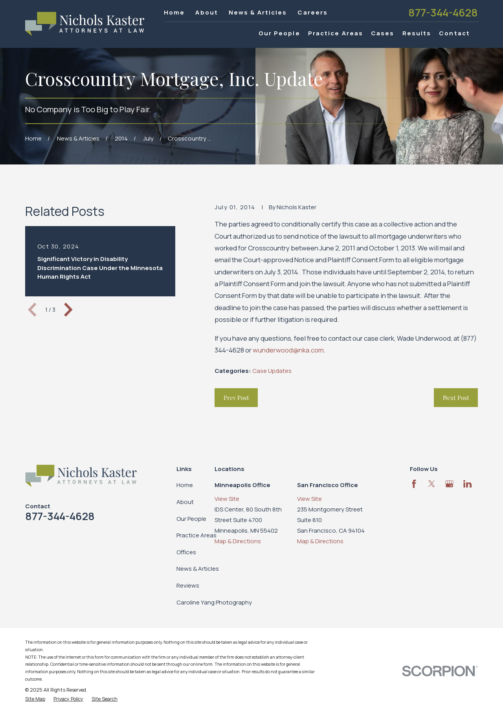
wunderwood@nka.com (288, 349)
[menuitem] (35, 699)
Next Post (456, 398)
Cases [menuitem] (383, 33)
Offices (186, 552)
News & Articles (258, 12)
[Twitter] (432, 484)
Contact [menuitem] (454, 33)
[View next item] (68, 310)
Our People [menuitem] (279, 33)
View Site (227, 499)
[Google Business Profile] (449, 484)
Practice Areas (196, 535)
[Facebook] (414, 484)
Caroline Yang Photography (214, 602)
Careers (312, 12)
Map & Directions (238, 541)
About (206, 12)
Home (174, 12)
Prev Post (236, 398)
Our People (191, 519)
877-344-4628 (443, 12)
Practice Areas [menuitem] (335, 33)
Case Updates (272, 371)
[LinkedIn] (467, 484)
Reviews (187, 585)
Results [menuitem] (416, 33)
